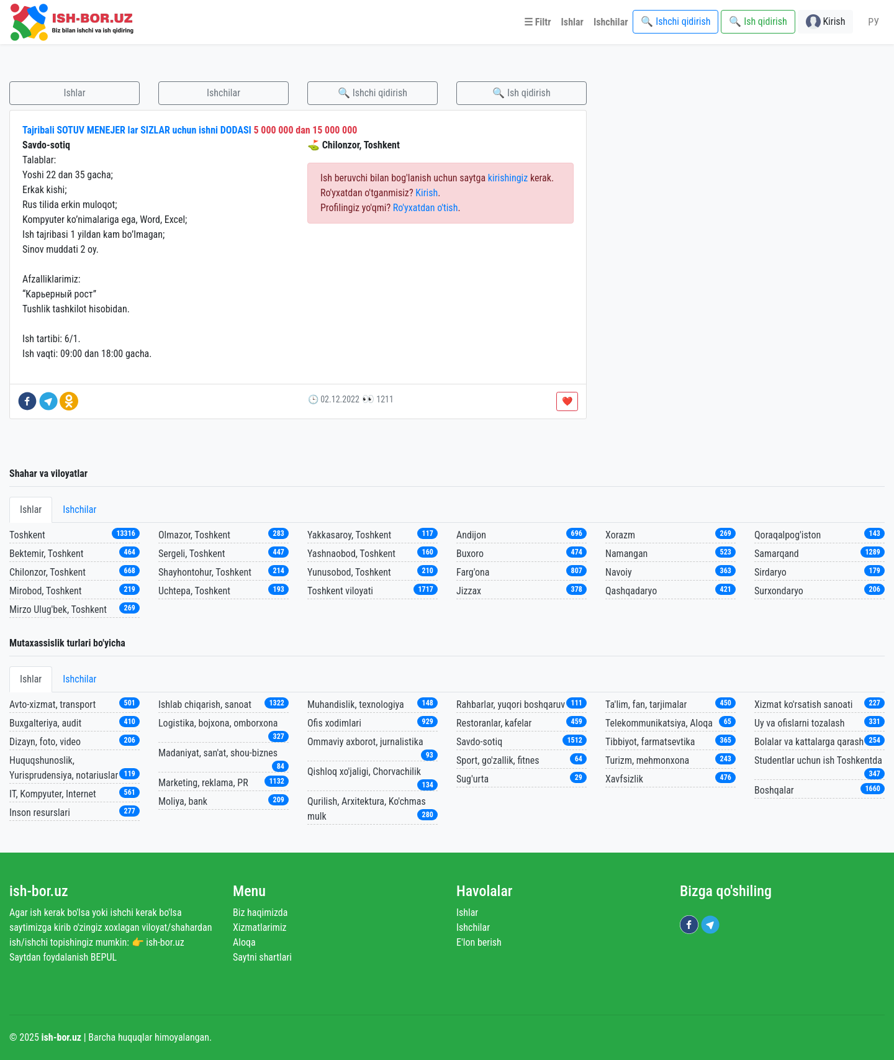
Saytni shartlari (262, 957)
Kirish (426, 193)
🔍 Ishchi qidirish (372, 93)
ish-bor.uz (38, 891)
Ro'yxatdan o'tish (425, 208)
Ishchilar (223, 93)
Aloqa (244, 942)
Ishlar (74, 93)
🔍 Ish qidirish (521, 93)
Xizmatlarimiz (260, 927)
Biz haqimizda (260, 912)
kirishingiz (508, 178)
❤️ (567, 401)
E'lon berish (479, 942)
